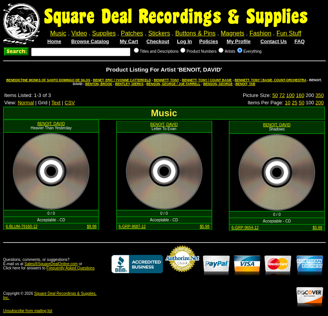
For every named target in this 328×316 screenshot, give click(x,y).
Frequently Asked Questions (71, 268)
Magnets (232, 33)
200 (319, 102)
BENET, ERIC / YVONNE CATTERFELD (122, 80)
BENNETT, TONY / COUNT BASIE (207, 80)
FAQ (300, 41)
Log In (184, 41)
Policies (208, 41)
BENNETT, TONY (166, 80)
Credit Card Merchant (182, 275)
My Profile (239, 41)
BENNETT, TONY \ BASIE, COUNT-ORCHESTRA (270, 80)
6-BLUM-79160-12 (21, 226)
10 (287, 102)
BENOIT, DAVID (51, 124)
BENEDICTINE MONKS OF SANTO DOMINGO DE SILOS (48, 80)
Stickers (159, 33)
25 (294, 102)
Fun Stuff (288, 33)
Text (56, 102)
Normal (26, 102)
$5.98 (204, 226)
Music (58, 33)
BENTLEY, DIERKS (129, 84)
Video (79, 33)
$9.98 (92, 226)
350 (319, 95)
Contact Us (273, 41)
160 (300, 95)
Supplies (104, 33)
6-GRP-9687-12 (132, 226)
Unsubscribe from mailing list (27, 311)
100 (290, 95)
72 (282, 95)
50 (275, 95)
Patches (132, 33)
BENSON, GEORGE (218, 84)
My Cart (129, 41)
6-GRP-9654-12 (245, 228)
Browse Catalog (90, 41)
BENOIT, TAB (245, 84)
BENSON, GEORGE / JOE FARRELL (173, 84)
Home (54, 41)
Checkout (158, 41)
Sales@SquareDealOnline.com (51, 264)
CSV (70, 102)
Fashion (260, 33)
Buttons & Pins (195, 33)
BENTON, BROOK (98, 84)
